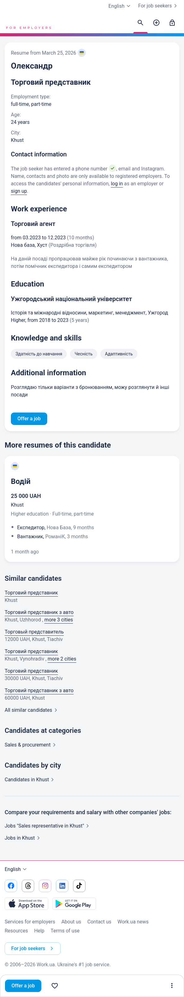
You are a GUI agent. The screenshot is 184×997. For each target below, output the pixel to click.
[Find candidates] (140, 23)
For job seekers (158, 6)
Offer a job (23, 986)
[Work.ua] (28, 23)
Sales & (31, 745)
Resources (16, 931)
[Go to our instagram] (45, 886)
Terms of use (65, 931)
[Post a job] (156, 23)
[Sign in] (172, 23)
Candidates (30, 780)
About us (71, 922)
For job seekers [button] (33, 948)
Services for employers (30, 922)
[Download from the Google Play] (74, 903)
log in (117, 184)
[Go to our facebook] (11, 886)
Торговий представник (31, 593)
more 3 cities (58, 620)
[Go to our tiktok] (79, 886)
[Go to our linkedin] (62, 886)
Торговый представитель (34, 632)
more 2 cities (62, 659)
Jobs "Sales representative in (48, 826)
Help (39, 931)
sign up (19, 191)
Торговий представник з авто (39, 612)
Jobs (23, 838)
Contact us (99, 922)
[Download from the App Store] (26, 903)
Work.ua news (133, 922)
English (16, 869)
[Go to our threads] (28, 886)
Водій (20, 481)
